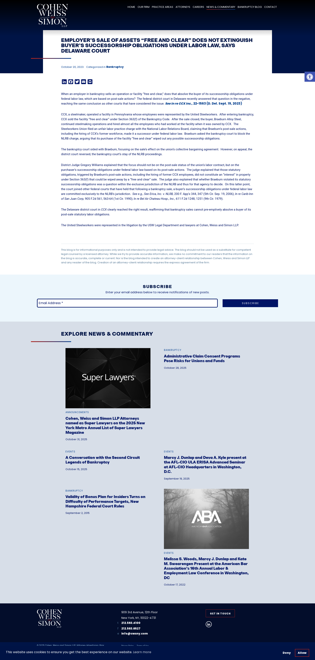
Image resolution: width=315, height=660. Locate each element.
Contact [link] (270, 7)
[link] (310, 77)
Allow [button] (302, 653)
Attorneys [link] (183, 7)
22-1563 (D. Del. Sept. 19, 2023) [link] (217, 103)
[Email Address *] (127, 303)
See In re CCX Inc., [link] (179, 103)
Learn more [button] (142, 652)
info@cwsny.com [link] (134, 633)
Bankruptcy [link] (115, 67)
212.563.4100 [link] (130, 623)
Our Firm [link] (143, 7)
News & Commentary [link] (221, 7)
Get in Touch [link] (220, 613)
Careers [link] (198, 7)
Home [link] (131, 7)
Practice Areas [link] (162, 7)
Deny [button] (287, 653)
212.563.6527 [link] (130, 628)
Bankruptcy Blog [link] (250, 7)
